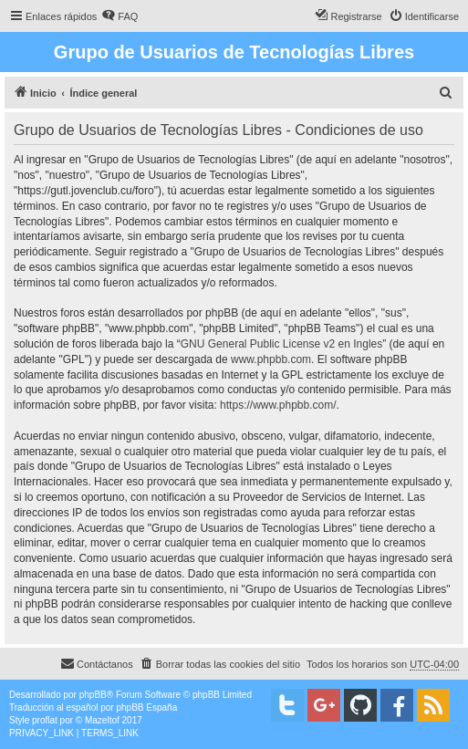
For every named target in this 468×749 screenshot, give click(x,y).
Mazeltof (102, 720)
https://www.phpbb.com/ (278, 405)
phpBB (93, 695)
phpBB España (146, 707)
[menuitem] (119, 16)
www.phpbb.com (271, 359)
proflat (44, 720)
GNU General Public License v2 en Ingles (281, 344)
